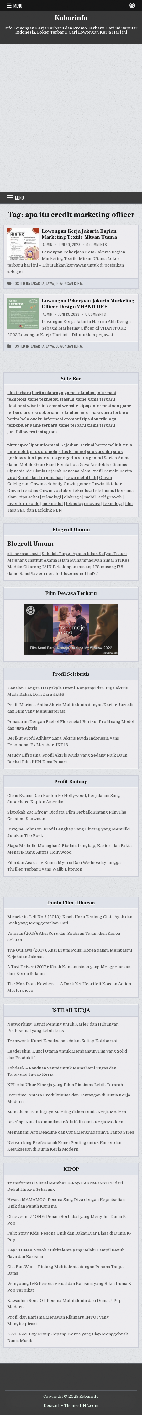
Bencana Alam (76, 471)
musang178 (88, 566)
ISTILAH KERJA (71, 1010)
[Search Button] (132, 5)
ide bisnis (104, 490)
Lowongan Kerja (69, 283)
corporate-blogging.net (62, 573)
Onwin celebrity (46, 483)
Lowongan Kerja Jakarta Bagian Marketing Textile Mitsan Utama (79, 234)
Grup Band (45, 464)
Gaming (120, 464)
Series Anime (117, 457)
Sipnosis (15, 471)
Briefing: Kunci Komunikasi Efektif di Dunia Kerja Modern (65, 1122)
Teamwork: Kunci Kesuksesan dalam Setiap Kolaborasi (62, 1040)
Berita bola (68, 464)
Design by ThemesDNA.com (71, 1405)
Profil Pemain (104, 471)
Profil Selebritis (71, 674)
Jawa (50, 283)
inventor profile (23, 503)
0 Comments (96, 245)
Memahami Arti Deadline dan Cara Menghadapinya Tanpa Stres (70, 1132)
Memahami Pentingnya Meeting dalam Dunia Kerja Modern (66, 1112)
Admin (47, 245)
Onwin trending (23, 490)
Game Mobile (20, 464)
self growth (110, 497)
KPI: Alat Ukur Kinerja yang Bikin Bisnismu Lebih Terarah (65, 1084)
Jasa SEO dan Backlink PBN (34, 510)
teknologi (82, 490)
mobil (90, 497)
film (129, 503)
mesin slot (52, 503)
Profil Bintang (71, 781)
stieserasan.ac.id (24, 553)
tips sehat (29, 497)
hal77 (92, 573)
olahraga (73, 497)
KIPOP (71, 1169)
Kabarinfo (71, 17)
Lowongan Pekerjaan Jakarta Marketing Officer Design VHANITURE (88, 304)
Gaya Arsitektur (96, 464)
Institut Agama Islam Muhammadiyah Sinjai (71, 560)
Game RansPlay (22, 573)
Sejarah (53, 471)
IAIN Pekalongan (59, 566)
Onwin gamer (77, 483)
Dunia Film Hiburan (71, 903)
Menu (17, 6)
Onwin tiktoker (107, 483)
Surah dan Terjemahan (40, 477)
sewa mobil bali (81, 477)
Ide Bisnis (35, 471)
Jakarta (37, 283)
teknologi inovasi (83, 503)
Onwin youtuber (55, 490)
